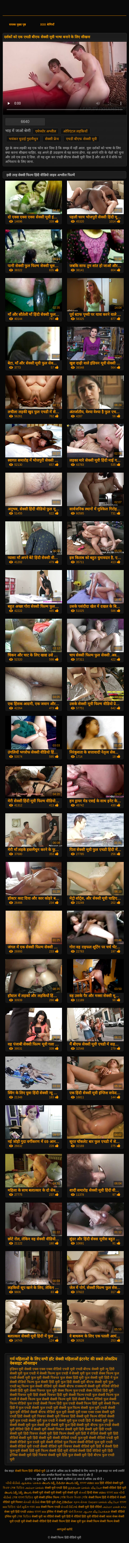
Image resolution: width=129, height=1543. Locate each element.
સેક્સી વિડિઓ (69, 1507)
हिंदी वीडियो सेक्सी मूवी (111, 1483)
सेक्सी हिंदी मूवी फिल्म (34, 1451)
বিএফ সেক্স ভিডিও (14, 1488)
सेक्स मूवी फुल (78, 1521)
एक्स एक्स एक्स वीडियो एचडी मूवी (53, 1369)
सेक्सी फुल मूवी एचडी (94, 1408)
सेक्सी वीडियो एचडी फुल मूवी (70, 1438)
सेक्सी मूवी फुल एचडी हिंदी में (76, 1420)
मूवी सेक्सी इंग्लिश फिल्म (47, 1497)
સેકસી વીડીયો (31, 1502)
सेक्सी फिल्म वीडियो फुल (93, 1399)
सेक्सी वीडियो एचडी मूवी (104, 1438)
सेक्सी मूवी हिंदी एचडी (98, 1429)
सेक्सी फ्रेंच (52, 139)
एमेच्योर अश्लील (45, 131)
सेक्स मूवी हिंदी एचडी (15, 1511)
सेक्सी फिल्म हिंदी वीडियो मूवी (30, 1471)
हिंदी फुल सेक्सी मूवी (74, 1455)
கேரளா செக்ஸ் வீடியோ (104, 1502)
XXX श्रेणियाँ (47, 24)
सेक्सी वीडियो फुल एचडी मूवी (27, 1442)
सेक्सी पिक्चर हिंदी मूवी (53, 1395)
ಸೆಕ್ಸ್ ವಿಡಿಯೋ (64, 1502)
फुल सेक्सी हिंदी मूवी (47, 1382)
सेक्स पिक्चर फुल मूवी (43, 1390)
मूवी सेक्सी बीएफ (63, 1386)
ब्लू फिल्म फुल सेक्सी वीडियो (34, 1386)
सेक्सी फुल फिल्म (69, 1408)
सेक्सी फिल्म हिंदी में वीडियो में (104, 1497)
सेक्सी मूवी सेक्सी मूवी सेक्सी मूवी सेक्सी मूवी (55, 1492)
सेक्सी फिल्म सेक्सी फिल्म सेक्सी (103, 1521)
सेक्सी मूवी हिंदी (74, 1429)
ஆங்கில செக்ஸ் (31, 1483)
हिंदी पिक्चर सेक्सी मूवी (46, 1455)
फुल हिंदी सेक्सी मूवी (73, 1382)
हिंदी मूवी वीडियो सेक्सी (93, 1516)
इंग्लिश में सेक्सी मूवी (57, 1511)
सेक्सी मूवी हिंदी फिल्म (52, 1433)
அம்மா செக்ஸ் (34, 1488)
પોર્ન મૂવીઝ (23, 1507)
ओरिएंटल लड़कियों (75, 131)
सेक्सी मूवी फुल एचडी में (43, 1420)
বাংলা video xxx (90, 1483)
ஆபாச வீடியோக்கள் (96, 1511)
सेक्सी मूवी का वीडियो (43, 1516)
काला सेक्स (112, 1516)
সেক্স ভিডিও (24, 1516)
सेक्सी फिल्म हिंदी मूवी (89, 1403)
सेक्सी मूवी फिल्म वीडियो (91, 1416)
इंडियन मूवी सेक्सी (21, 1369)
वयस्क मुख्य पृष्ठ (17, 24)
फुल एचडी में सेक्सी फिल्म (39, 1373)
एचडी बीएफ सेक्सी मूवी (81, 139)
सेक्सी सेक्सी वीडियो (36, 1521)
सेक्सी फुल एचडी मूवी (45, 1408)
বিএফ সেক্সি (81, 1497)
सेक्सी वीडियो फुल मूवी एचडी (95, 1442)
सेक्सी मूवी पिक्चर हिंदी (61, 1416)
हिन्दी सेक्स (93, 1492)
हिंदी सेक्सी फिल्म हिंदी (59, 1521)
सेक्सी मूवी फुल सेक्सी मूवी (34, 1425)
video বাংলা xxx (109, 1492)
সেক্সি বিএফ (67, 1497)
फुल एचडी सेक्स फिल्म (99, 1373)
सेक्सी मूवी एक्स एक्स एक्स (84, 1412)
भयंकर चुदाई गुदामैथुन (23, 139)
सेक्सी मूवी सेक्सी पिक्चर (49, 1429)
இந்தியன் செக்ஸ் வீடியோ (85, 1488)
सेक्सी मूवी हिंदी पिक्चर (24, 1433)
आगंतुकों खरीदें (64, 1529)
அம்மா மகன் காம (114, 1507)
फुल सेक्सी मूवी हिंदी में (98, 1377)
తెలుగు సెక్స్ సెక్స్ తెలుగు (18, 1492)
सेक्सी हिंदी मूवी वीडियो (63, 1451)
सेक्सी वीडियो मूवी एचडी (25, 1446)
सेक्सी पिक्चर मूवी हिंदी (24, 1395)
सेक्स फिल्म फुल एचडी (71, 1390)
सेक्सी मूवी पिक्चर (34, 1416)
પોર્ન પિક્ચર (75, 1511)
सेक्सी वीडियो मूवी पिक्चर (56, 1446)
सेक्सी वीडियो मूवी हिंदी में (88, 1446)
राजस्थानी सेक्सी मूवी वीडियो (92, 1386)
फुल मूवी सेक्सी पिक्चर (45, 1377)
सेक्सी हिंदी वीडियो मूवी (92, 1451)
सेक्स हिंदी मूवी (48, 1502)
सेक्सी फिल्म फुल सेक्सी (34, 1399)
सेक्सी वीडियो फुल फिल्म (61, 1442)
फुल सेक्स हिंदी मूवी (72, 1377)
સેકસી (82, 1492)
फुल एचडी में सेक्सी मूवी (70, 1373)
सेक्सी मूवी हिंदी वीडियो (90, 1507)
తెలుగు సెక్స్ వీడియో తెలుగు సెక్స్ (61, 1483)
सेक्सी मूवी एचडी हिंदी (56, 1488)
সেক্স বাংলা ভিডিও (23, 1497)
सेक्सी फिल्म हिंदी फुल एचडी (57, 1403)
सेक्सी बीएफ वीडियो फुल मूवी (48, 1412)
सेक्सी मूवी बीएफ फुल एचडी (94, 1425)
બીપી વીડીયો (13, 1483)
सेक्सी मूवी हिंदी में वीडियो (82, 1433)
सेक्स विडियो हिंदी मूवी (100, 1390)
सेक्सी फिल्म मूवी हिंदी (63, 1399)
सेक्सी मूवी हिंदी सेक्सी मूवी (35, 1438)
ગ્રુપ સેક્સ (80, 1502)
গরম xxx (35, 1507)
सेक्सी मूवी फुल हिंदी (63, 1425)
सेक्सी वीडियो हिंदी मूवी (114, 1488)
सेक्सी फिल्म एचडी (51, 1507)
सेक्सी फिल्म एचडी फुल (83, 1395)
